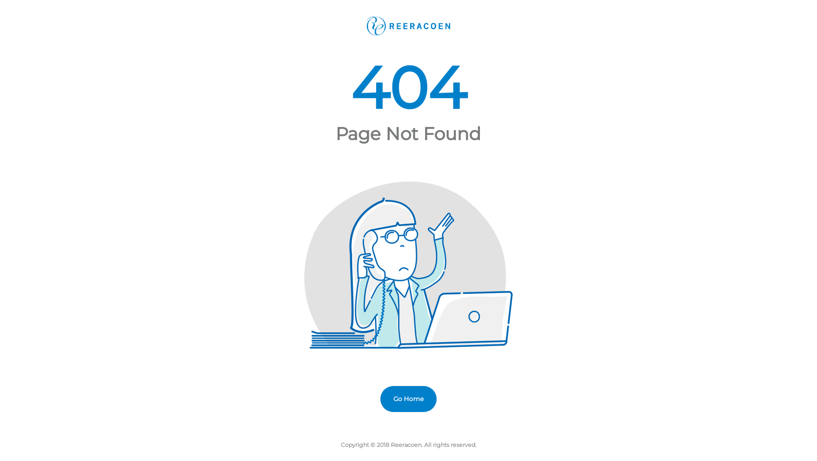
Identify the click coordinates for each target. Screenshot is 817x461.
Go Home (408, 399)
